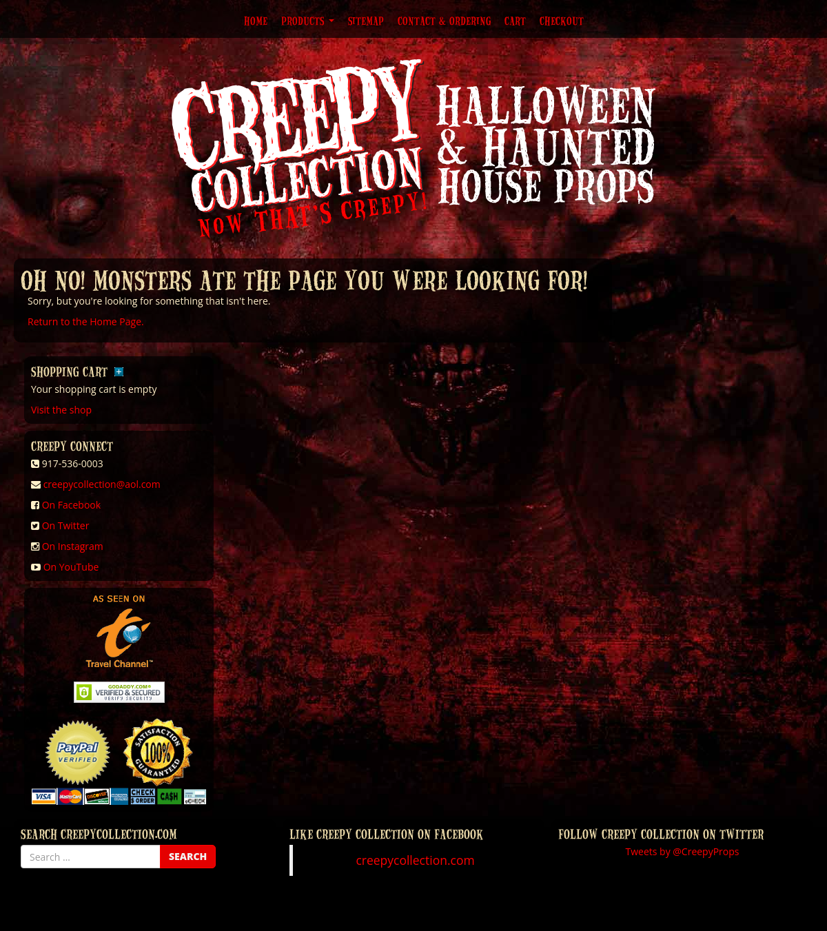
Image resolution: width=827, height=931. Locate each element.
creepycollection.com (415, 860)
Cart (515, 21)
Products (307, 21)
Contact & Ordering (444, 21)
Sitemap (366, 21)
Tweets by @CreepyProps (682, 851)
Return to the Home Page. (86, 321)
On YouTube (71, 566)
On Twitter (66, 525)
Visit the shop (61, 409)
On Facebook (71, 504)
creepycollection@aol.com (102, 484)
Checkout (562, 21)
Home (255, 21)
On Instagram (72, 546)
